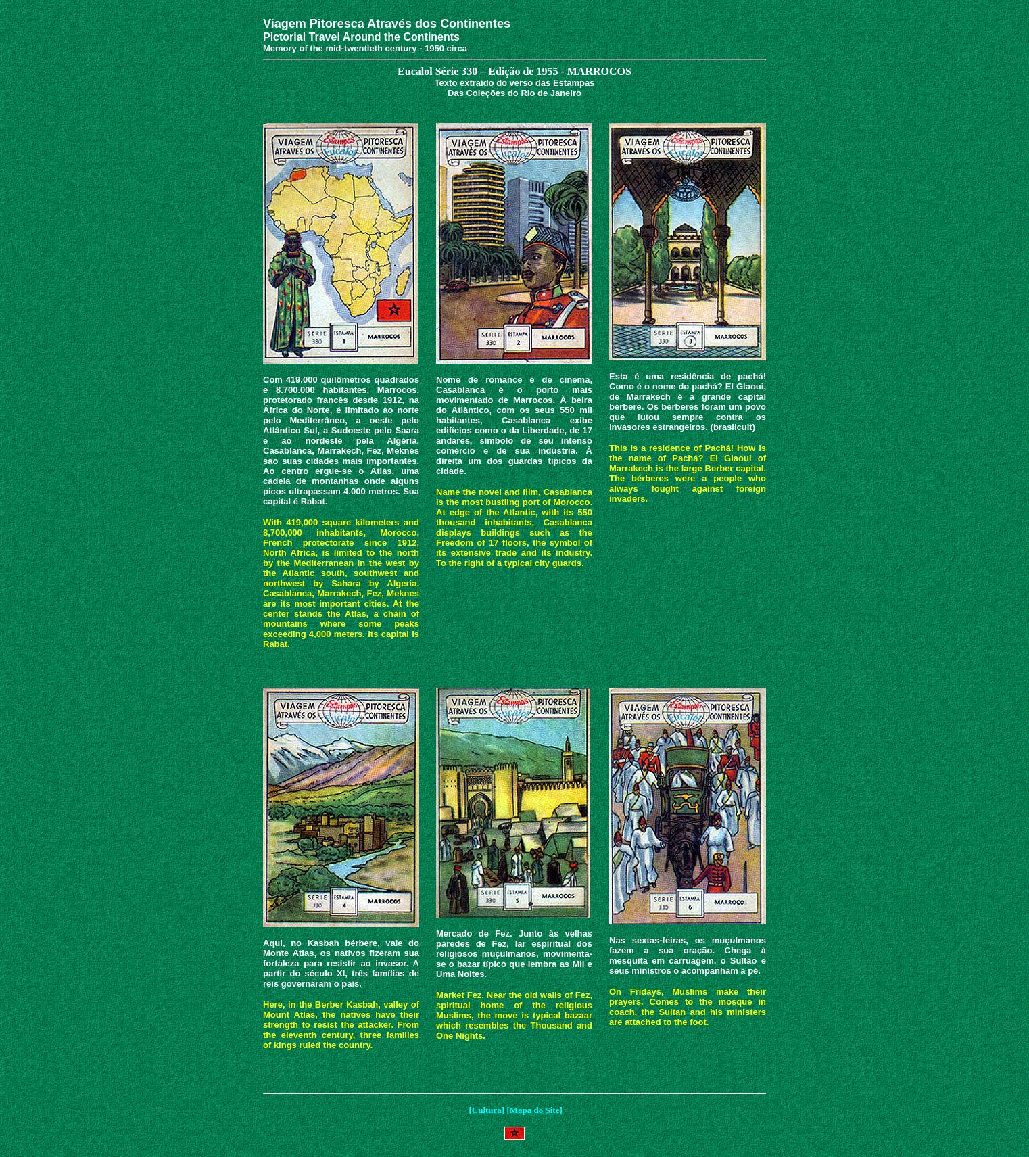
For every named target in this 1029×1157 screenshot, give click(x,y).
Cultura (487, 1110)
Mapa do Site (535, 1110)
